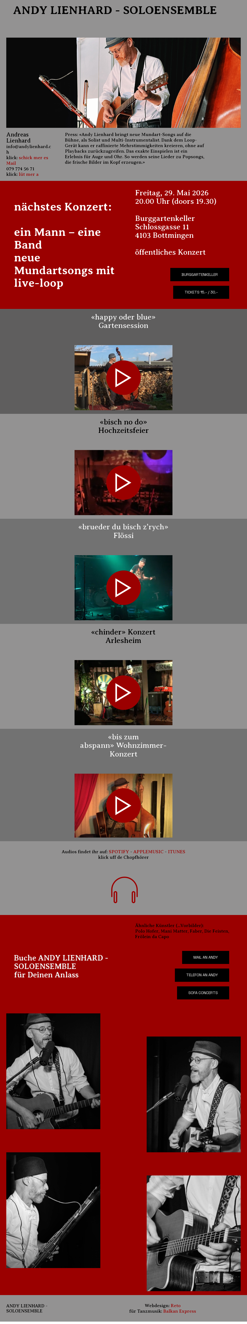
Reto (176, 1307)
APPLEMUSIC (148, 852)
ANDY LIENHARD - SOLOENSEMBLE (112, 10)
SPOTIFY (119, 852)
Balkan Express (179, 1313)
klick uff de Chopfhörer (123, 858)
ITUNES (176, 852)
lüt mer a (29, 174)
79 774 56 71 (21, 168)
